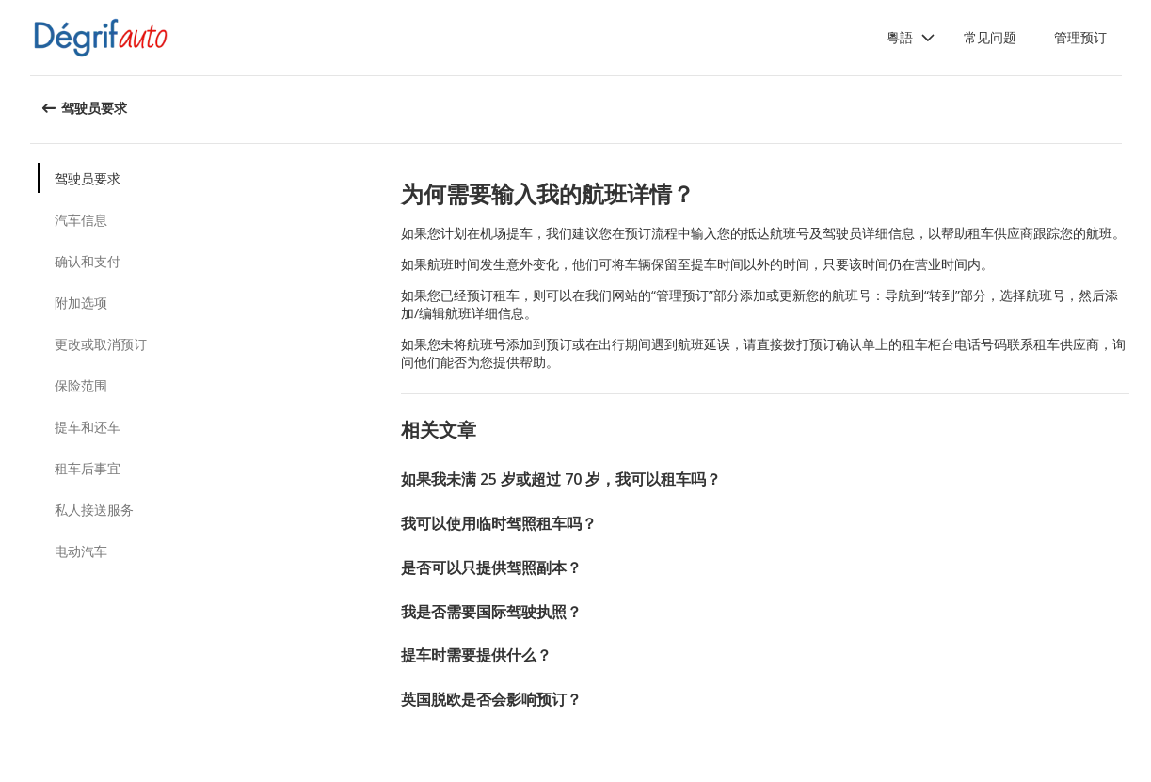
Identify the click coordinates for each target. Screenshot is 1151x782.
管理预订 (1080, 37)
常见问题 (990, 37)
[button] (911, 37)
